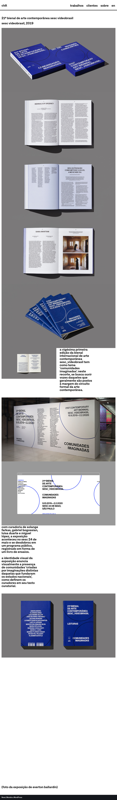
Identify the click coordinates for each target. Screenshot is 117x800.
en (113, 5)
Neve (3, 797)
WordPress (18, 797)
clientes (92, 5)
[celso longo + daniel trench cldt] (4, 5)
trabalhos (76, 5)
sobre (105, 5)
